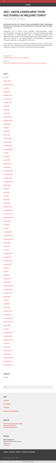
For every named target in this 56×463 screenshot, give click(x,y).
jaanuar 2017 (7, 282)
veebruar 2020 (8, 207)
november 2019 (8, 214)
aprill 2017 (6, 275)
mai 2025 (6, 77)
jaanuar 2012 (7, 354)
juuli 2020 (6, 189)
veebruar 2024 (8, 95)
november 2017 (8, 261)
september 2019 (8, 217)
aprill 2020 (6, 199)
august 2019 (7, 221)
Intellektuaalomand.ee (10, 427)
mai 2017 (6, 271)
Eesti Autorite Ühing (9, 425)
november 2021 (8, 145)
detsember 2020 (8, 171)
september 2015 (8, 322)
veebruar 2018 (8, 253)
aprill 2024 (6, 92)
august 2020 (7, 185)
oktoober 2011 (8, 361)
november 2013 (8, 336)
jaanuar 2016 (7, 314)
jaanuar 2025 (7, 81)
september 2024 (8, 84)
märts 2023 (7, 113)
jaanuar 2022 (7, 142)
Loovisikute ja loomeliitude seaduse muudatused (28, 56)
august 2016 (7, 296)
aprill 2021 (6, 156)
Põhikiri (6, 407)
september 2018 (8, 239)
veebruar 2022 (8, 138)
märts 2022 (7, 135)
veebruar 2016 (8, 311)
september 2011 (8, 365)
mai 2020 (6, 196)
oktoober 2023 (8, 102)
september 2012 (8, 340)
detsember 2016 (8, 286)
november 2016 (8, 289)
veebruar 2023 (8, 117)
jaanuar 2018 (7, 257)
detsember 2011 (8, 358)
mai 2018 (6, 250)
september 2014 (8, 332)
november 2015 (8, 318)
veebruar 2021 (8, 163)
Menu (29, 5)
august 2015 (7, 325)
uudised (6, 377)
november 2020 (8, 174)
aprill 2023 (6, 110)
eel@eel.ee (7, 445)
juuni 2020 (6, 192)
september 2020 (8, 181)
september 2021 (8, 149)
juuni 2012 (6, 343)
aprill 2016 (6, 304)
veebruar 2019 (8, 232)
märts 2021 (7, 160)
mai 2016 (6, 300)
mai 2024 (6, 88)
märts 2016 (7, 307)
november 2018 (8, 235)
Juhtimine (7, 404)
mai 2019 (6, 228)
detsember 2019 (8, 210)
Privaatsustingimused (11, 411)
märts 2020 (7, 203)
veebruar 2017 (8, 278)
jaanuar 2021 (7, 167)
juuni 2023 (6, 106)
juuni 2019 (6, 225)
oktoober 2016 (8, 293)
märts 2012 (7, 347)
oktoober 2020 (8, 178)
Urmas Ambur (21, 19)
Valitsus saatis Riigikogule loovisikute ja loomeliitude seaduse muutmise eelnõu (28, 62)
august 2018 (7, 243)
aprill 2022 (6, 131)
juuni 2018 (6, 246)
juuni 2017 (6, 268)
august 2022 (7, 124)
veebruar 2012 (8, 350)
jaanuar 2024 (7, 99)
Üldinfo (6, 400)
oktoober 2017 (8, 264)
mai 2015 (6, 329)
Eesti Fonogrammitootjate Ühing (13, 423)
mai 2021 (6, 153)
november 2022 (8, 120)
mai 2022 (6, 128)
